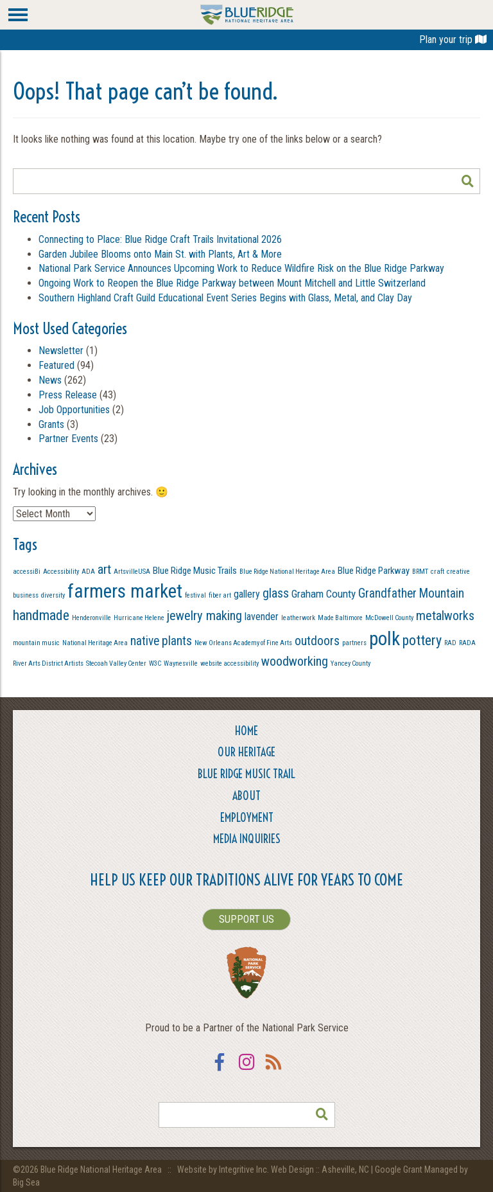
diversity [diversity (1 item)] (53, 595)
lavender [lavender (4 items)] (262, 616)
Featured (56, 365)
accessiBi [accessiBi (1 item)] (26, 571)
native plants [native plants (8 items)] (161, 641)
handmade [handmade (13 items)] (41, 615)
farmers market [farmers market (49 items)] (124, 591)
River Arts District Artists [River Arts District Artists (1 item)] (48, 663)
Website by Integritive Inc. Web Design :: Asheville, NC (274, 1169)
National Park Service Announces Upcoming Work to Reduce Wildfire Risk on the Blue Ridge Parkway (241, 268)
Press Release (68, 395)
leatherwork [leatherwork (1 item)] (298, 618)
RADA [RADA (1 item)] (467, 643)
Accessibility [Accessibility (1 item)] (61, 571)
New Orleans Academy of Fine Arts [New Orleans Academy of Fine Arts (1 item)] (243, 643)
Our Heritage (246, 752)
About (246, 795)
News (50, 380)
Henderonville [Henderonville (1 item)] (91, 618)
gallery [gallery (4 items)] (247, 594)
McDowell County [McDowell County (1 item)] (389, 618)
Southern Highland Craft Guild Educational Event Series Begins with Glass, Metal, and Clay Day (225, 298)
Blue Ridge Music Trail (246, 774)
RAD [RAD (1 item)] (450, 643)
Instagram (246, 1070)
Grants (51, 424)
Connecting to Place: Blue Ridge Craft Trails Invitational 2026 (160, 239)
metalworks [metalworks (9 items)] (445, 615)
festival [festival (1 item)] (195, 595)
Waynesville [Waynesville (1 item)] (181, 663)
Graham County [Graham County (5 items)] (323, 593)
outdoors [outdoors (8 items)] (317, 641)
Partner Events (68, 438)
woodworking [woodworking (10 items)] (294, 661)
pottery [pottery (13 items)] (422, 640)
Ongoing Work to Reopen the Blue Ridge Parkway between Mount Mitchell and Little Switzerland (233, 283)
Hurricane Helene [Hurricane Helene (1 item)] (139, 618)
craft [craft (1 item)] (437, 571)
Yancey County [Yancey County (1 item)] (350, 663)
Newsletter (61, 350)
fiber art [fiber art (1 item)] (220, 595)
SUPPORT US (246, 919)
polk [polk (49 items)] (384, 639)
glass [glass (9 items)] (276, 593)
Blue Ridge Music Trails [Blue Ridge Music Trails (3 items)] (195, 570)
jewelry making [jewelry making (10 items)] (204, 615)
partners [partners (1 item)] (354, 643)
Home (246, 731)
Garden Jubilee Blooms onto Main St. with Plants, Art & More (160, 254)
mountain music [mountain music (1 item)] (36, 643)
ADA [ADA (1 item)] (88, 571)
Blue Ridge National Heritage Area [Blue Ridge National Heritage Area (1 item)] (287, 571)
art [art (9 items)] (104, 569)
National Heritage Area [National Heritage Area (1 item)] (95, 643)
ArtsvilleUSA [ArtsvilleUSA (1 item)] (132, 571)
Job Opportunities (74, 410)
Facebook (219, 1070)
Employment (246, 817)
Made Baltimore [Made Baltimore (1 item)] (340, 618)
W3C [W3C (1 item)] (155, 663)
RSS (273, 1070)
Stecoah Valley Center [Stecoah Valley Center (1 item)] (116, 663)
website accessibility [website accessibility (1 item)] (229, 663)
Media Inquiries (247, 839)
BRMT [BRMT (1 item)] (420, 571)
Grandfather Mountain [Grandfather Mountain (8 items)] (411, 593)
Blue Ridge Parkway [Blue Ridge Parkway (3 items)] (374, 570)
